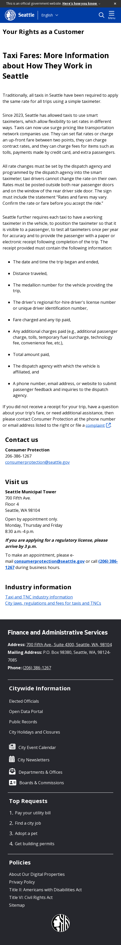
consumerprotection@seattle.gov (37, 462)
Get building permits (34, 843)
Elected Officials (24, 701)
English (47, 15)
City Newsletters (34, 760)
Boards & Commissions (41, 783)
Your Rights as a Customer (43, 31)
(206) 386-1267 (37, 668)
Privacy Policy (22, 882)
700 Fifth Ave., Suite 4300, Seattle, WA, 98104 (69, 644)
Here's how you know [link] (81, 3)
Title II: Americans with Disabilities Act (45, 890)
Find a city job (28, 823)
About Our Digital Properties (37, 874)
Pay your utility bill (33, 813)
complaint (98, 425)
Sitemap (17, 905)
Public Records (23, 722)
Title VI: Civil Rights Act (31, 897)
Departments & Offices (40, 772)
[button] (115, 4)
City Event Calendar (37, 747)
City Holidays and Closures (34, 732)
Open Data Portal (26, 711)
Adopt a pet (26, 833)
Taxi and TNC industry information (39, 597)
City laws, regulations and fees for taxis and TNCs (53, 603)
